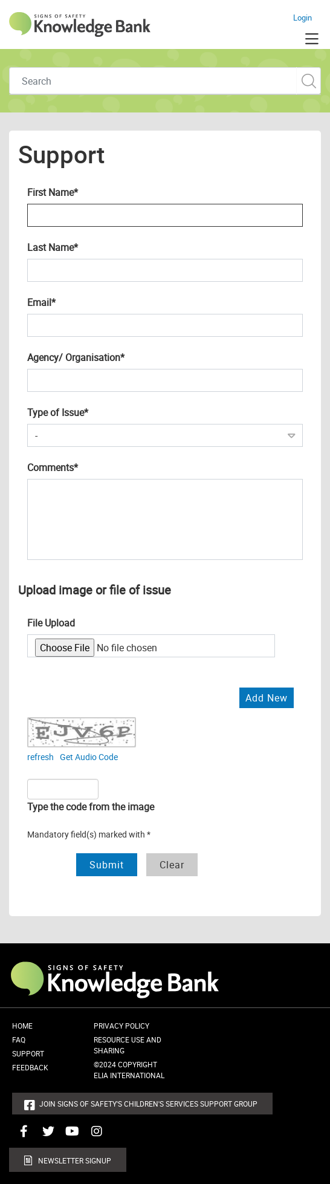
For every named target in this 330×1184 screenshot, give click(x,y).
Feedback (30, 1067)
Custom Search (308, 80)
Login (302, 17)
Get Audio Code (89, 757)
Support (28, 1053)
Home (22, 1025)
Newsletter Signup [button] (74, 1160)
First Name (72, 191)
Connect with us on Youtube (69, 1136)
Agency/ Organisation (95, 357)
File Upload (51, 622)
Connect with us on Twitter (45, 1136)
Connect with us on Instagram (94, 1136)
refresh (40, 757)
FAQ (18, 1039)
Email (60, 301)
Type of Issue (77, 412)
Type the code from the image (90, 806)
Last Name (72, 246)
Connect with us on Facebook (21, 1136)
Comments (72, 467)
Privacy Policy (121, 1025)
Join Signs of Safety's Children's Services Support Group (148, 1103)
